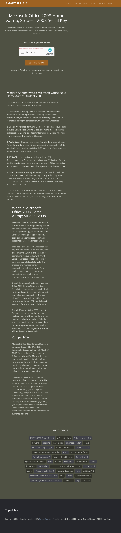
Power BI (36, 443)
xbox (65, 452)
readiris (46, 443)
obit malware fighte (79, 452)
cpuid (29, 471)
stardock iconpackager (42, 447)
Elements (68, 461)
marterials (17, 3)
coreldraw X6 (81, 461)
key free (86, 480)
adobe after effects (64, 447)
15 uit (93, 461)
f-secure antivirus (83, 475)
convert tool (89, 466)
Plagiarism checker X (44, 471)
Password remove (65, 471)
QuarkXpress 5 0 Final (34, 461)
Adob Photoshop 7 (41, 457)
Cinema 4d (68, 480)
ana (61, 475)
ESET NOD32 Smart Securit (42, 438)
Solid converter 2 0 (82, 438)
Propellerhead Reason (63, 457)
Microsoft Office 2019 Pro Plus (43, 475)
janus (86, 443)
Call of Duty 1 (82, 457)
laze (78, 471)
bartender (30, 466)
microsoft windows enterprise (46, 452)
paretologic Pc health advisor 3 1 (45, 480)
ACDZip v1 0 (88, 471)
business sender (73, 443)
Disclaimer (36, 73)
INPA (50, 461)
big (78, 480)
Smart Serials (45, 519)
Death (69, 475)
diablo (58, 461)
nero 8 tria (58, 443)
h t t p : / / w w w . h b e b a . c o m (65, 466)
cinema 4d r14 (82, 447)
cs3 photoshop (64, 438)
